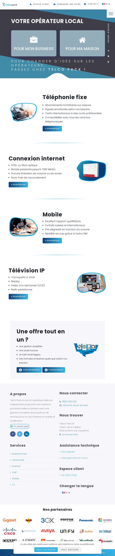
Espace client (41, 4)
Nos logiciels (68, 451)
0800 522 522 (69, 401)
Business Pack (19, 453)
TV (13, 484)
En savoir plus (19, 426)
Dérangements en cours (75, 458)
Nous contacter (74, 393)
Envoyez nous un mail (74, 405)
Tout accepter (46, 549)
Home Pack (18, 460)
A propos (18, 394)
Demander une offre (69, 4)
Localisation (69, 434)
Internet (16, 466)
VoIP (14, 472)
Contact (93, 4)
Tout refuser (70, 549)
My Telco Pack (69, 475)
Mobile (15, 478)
